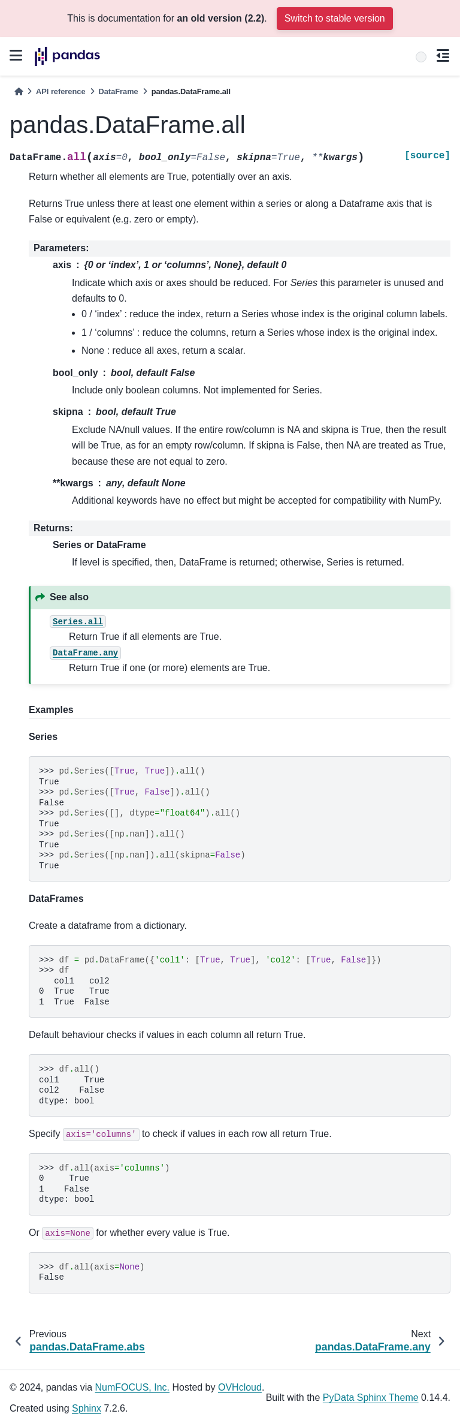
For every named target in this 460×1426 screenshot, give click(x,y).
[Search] (421, 57)
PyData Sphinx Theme (371, 1397)
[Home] (18, 91)
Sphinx (86, 1408)
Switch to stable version (335, 18)
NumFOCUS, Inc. (132, 1387)
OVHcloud (240, 1387)
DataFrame (118, 91)
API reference (61, 91)
